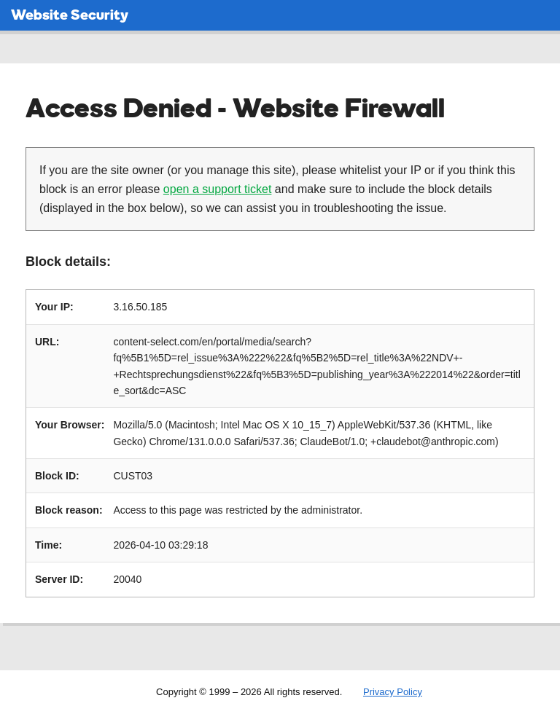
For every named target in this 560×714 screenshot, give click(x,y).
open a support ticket (217, 189)
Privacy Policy (392, 691)
